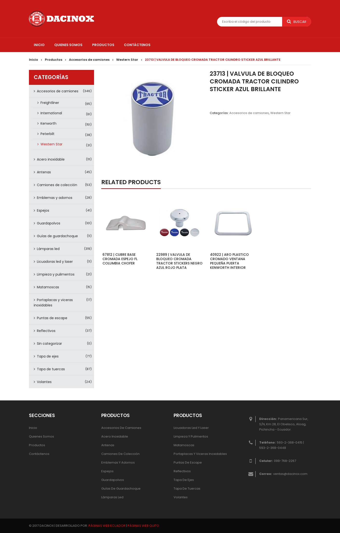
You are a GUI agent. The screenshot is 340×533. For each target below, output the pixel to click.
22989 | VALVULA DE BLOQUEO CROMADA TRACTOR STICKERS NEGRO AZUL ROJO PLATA (179, 261)
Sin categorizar (49, 343)
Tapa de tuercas (51, 369)
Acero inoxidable (51, 159)
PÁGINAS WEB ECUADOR (106, 525)
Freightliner (50, 102)
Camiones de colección (57, 184)
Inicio (33, 59)
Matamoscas (48, 287)
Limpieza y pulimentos (56, 274)
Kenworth (48, 123)
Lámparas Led (112, 497)
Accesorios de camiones (89, 59)
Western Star (127, 59)
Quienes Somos (41, 436)
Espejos (43, 210)
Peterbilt (47, 133)
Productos (53, 59)
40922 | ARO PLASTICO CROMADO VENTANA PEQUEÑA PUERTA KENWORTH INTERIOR (229, 261)
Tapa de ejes (48, 356)
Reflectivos (46, 330)
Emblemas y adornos (54, 197)
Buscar (296, 21)
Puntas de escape (52, 318)
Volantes (44, 381)
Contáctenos (39, 454)
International (51, 113)
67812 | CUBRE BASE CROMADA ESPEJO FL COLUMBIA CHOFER (119, 258)
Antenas (44, 172)
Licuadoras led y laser (55, 261)
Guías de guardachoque (57, 236)
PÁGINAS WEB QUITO (143, 525)
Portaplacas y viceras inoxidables (53, 302)
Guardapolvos (48, 223)
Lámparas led (48, 248)
